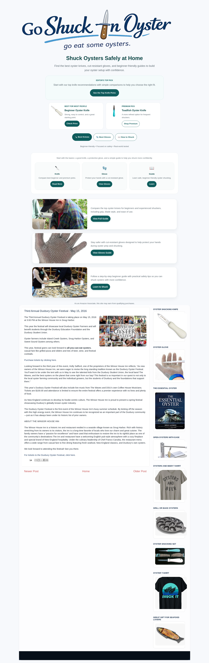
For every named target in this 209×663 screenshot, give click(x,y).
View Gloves (104, 184)
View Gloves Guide (102, 253)
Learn (151, 184)
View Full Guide (100, 219)
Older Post (139, 471)
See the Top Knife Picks (104, 93)
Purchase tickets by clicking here (40, 360)
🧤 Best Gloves (103, 137)
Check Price (72, 123)
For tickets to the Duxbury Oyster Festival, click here (49, 455)
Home (86, 471)
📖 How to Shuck (126, 137)
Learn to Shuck (100, 287)
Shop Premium (131, 124)
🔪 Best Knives (82, 137)
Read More (57, 184)
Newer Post (31, 471)
